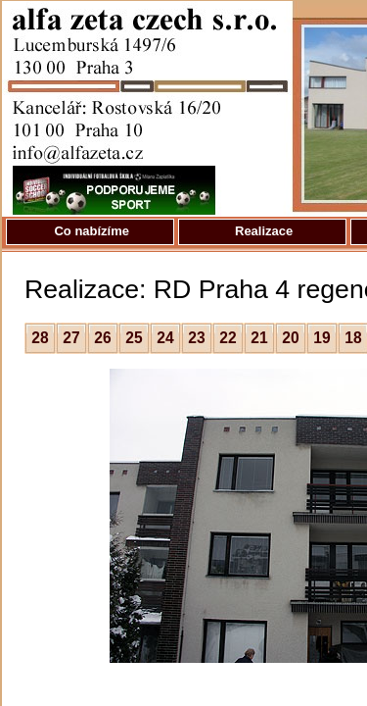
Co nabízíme (90, 231)
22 (227, 337)
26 (102, 337)
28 (39, 337)
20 (290, 337)
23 (196, 337)
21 (259, 337)
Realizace (262, 231)
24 (165, 337)
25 (133, 337)
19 (321, 337)
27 (71, 337)
